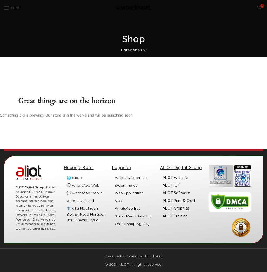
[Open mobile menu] (12, 8)
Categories (131, 50)
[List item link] (85, 178)
